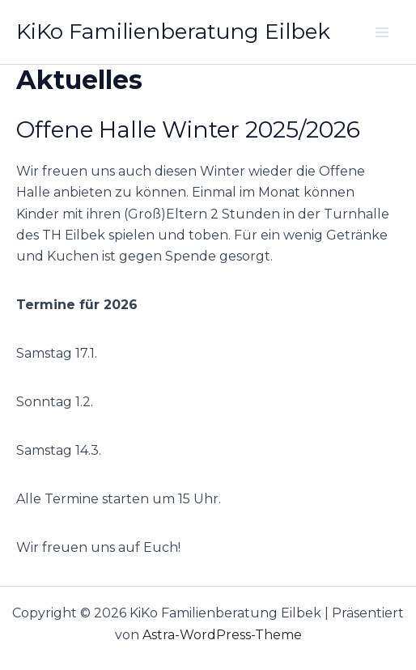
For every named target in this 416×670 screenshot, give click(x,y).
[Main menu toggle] (382, 32)
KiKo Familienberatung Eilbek (173, 32)
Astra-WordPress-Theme (222, 634)
